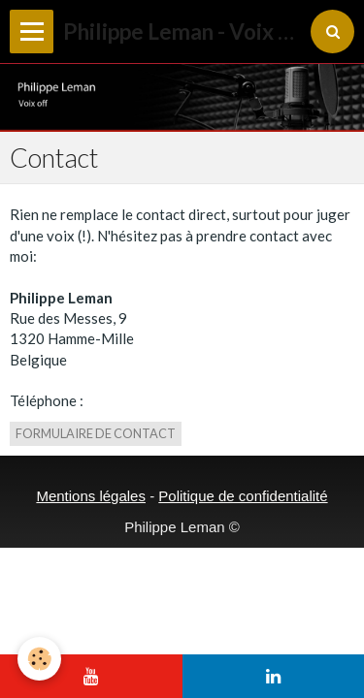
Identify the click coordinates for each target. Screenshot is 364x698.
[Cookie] (39, 659)
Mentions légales (91, 496)
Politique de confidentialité (242, 496)
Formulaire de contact (96, 433)
